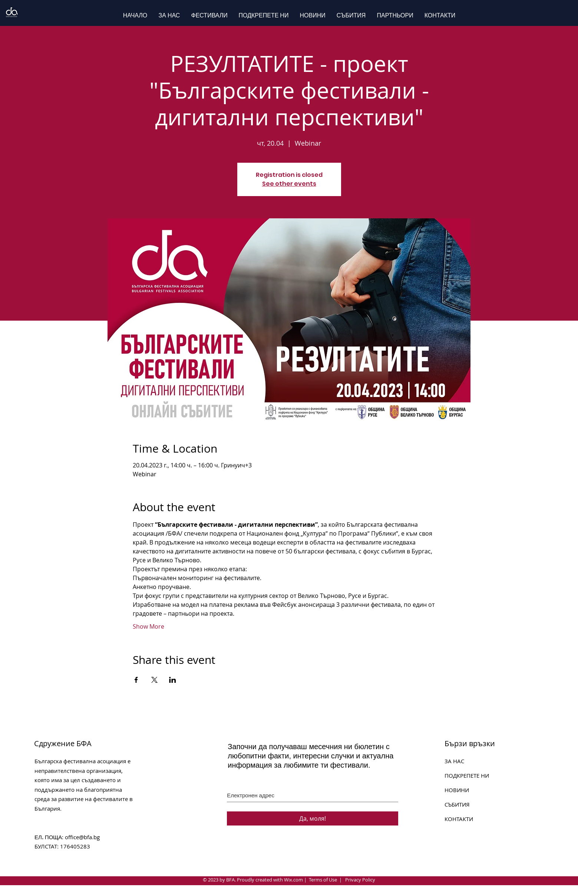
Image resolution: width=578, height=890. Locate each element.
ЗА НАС (454, 761)
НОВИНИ (457, 790)
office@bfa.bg (82, 837)
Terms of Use (323, 879)
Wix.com (293, 879)
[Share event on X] (154, 680)
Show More (148, 626)
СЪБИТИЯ (457, 804)
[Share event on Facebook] (136, 680)
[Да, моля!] (312, 818)
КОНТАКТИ (459, 819)
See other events (289, 183)
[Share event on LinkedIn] (172, 680)
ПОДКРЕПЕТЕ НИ (467, 775)
